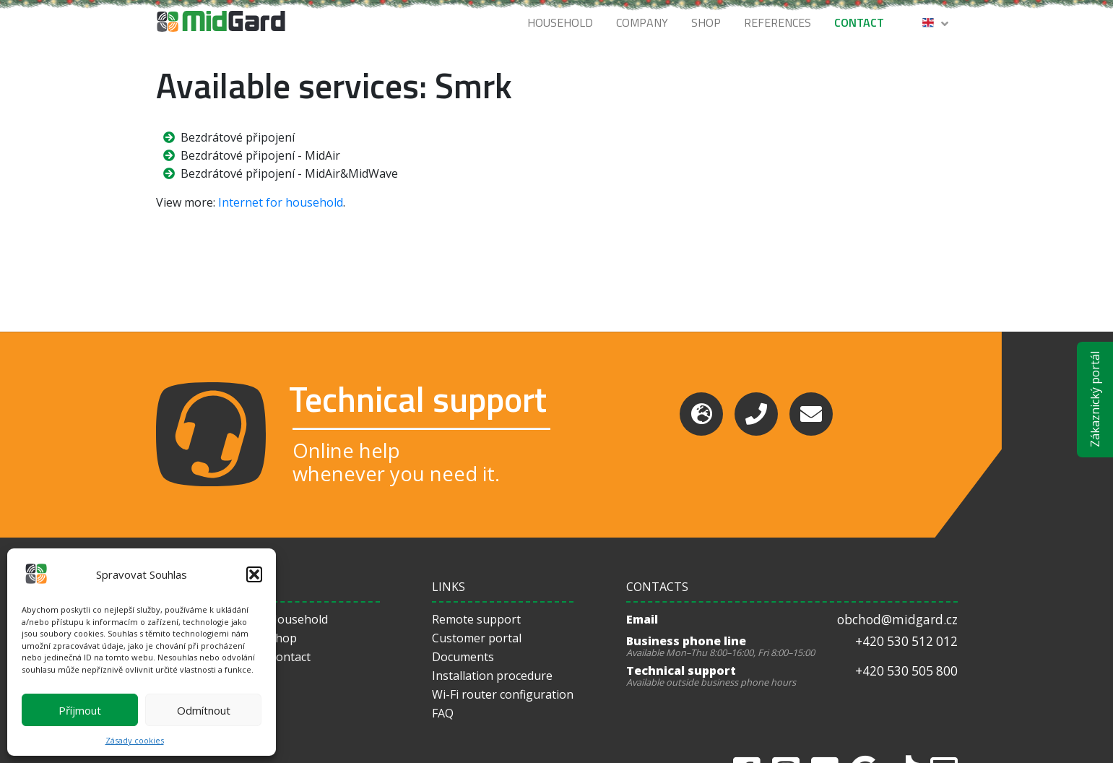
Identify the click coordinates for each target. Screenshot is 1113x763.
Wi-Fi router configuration (502, 694)
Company (642, 22)
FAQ (443, 713)
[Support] (701, 414)
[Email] (811, 414)
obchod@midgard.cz (897, 619)
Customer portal (476, 638)
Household (560, 22)
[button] (254, 574)
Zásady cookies (134, 740)
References (777, 22)
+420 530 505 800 (906, 671)
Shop (706, 22)
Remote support (476, 619)
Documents (463, 657)
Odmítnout (203, 710)
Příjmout (80, 710)
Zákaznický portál (1095, 400)
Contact (859, 22)
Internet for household (280, 202)
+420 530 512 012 (906, 641)
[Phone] (756, 414)
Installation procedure (492, 676)
